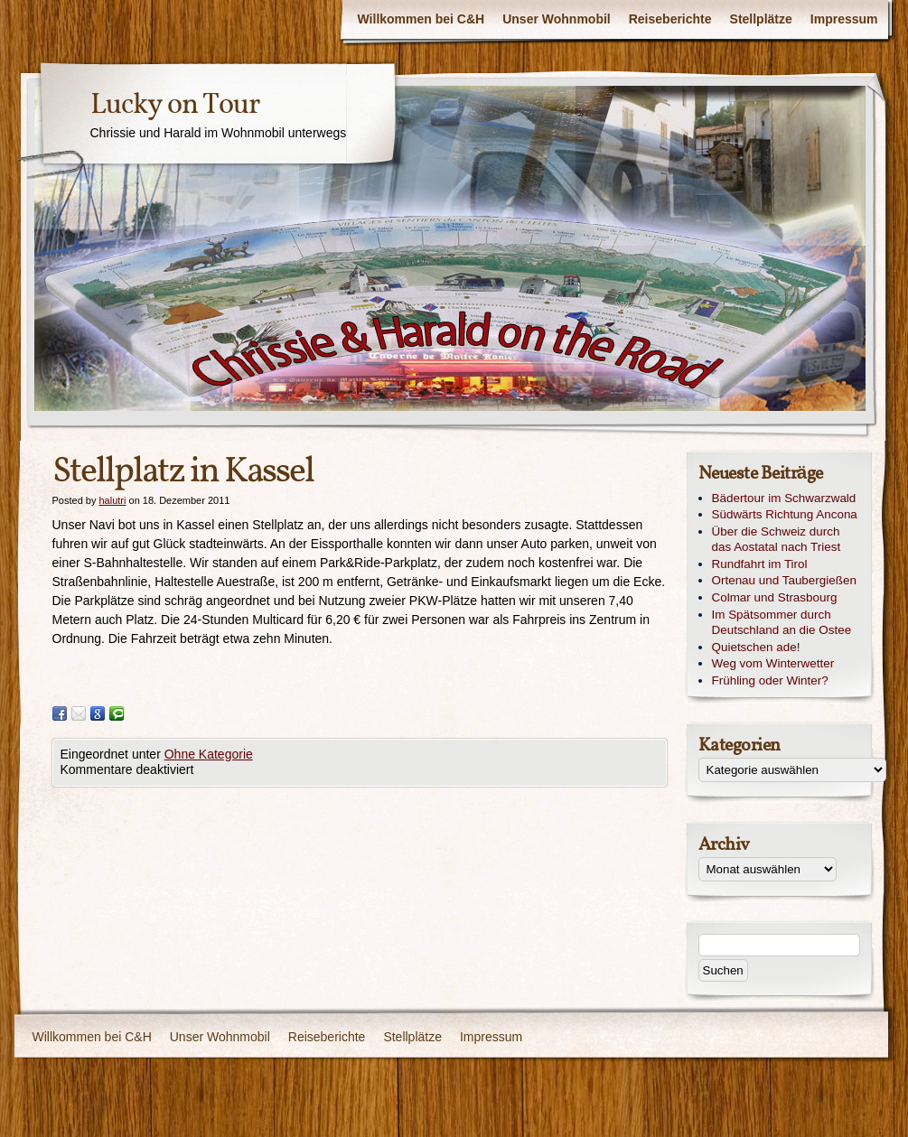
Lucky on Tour (174, 106)
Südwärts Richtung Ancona (784, 514)
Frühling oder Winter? (770, 680)
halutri (112, 500)
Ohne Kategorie (208, 754)
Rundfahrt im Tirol (760, 564)
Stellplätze (761, 19)
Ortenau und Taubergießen (784, 580)
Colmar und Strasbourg (775, 597)
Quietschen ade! (756, 647)
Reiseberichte (670, 19)
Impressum (844, 19)
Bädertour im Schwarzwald (784, 498)
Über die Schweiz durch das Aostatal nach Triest (776, 539)
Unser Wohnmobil (556, 19)
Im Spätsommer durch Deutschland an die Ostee (782, 622)
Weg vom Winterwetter (773, 663)
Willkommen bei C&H (421, 19)
